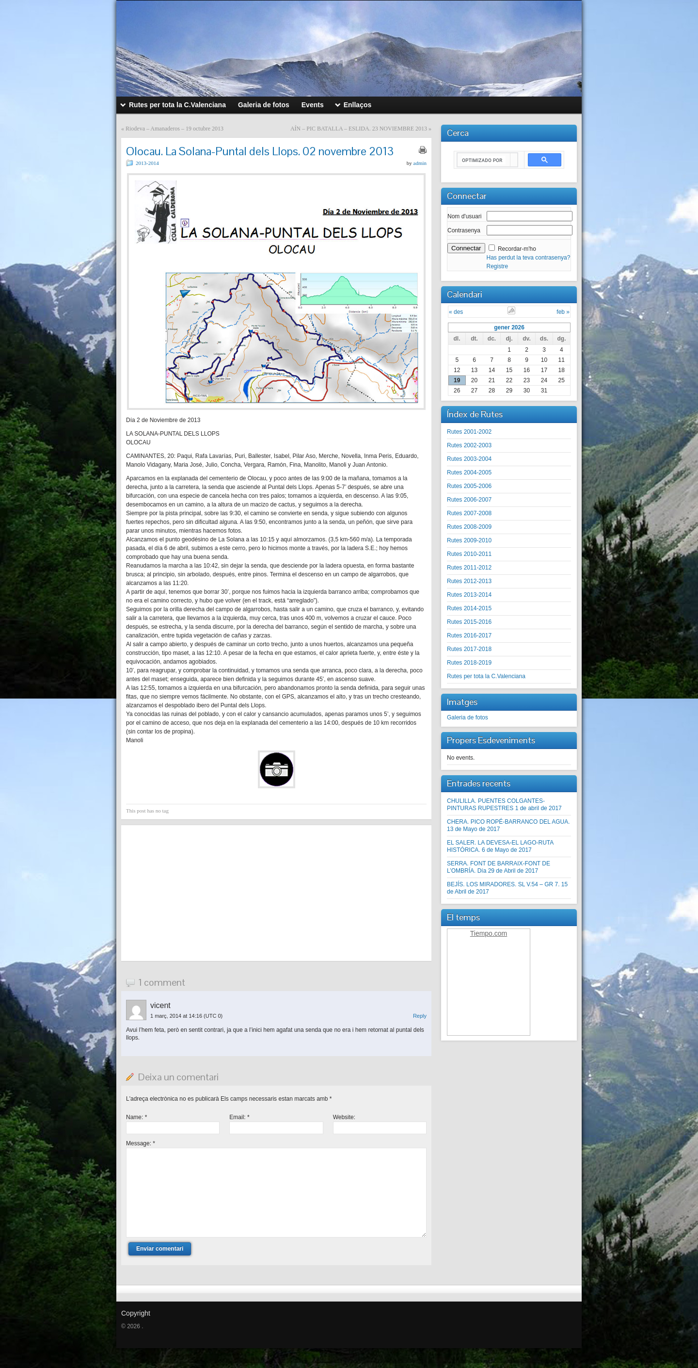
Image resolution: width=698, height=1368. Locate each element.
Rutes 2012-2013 (469, 581)
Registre (497, 266)
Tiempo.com (489, 933)
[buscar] (484, 160)
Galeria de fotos (467, 717)
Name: (136, 1117)
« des (456, 312)
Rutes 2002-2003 (469, 445)
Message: (140, 1143)
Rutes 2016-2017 (469, 635)
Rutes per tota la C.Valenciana (486, 676)
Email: (239, 1117)
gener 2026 (509, 327)
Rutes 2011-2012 (469, 567)
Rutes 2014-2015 (469, 608)
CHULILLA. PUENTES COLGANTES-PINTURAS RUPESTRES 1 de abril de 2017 (504, 805)
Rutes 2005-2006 (469, 486)
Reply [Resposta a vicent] (420, 1016)
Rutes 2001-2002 (469, 431)
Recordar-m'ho (517, 248)
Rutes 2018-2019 (469, 662)
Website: (344, 1117)
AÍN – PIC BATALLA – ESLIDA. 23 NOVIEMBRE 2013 (358, 128)
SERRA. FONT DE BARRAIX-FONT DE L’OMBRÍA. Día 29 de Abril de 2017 (498, 867)
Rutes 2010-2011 (469, 554)
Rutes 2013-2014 (469, 594)
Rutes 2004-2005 (469, 472)
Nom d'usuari (464, 216)
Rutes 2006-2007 (469, 499)
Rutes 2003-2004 (469, 459)
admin (420, 163)
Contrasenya (463, 230)
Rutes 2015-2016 (469, 622)
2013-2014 (147, 163)
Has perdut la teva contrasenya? (529, 257)
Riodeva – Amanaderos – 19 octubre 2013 (174, 128)
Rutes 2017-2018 (469, 649)
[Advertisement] (276, 893)
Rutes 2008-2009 (469, 526)
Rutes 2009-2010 (469, 540)
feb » (563, 312)
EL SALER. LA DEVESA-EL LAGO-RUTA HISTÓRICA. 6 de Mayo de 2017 (500, 846)
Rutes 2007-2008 (469, 513)
